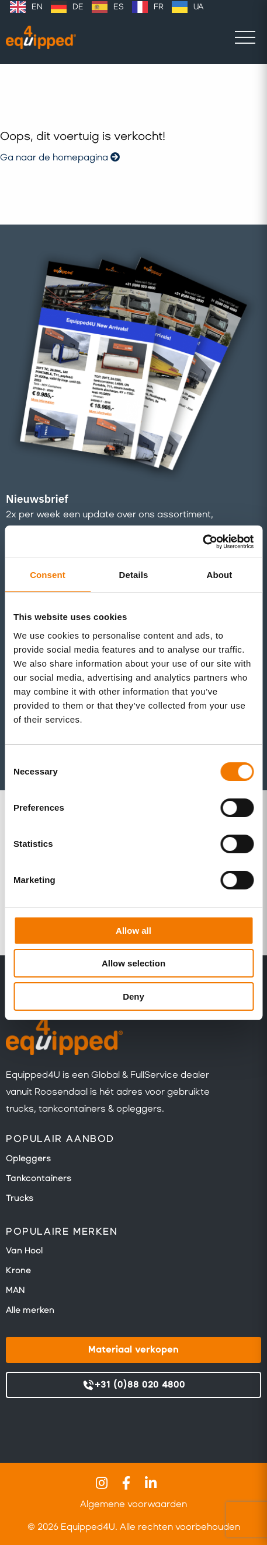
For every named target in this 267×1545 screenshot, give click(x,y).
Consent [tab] (47, 575)
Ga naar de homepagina (60, 157)
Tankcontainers (38, 1178)
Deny (133, 996)
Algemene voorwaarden (133, 1504)
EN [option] (37, 6)
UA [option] (198, 6)
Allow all (133, 931)
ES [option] (118, 6)
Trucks (19, 1198)
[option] (26, 7)
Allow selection (133, 963)
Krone (18, 1270)
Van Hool (24, 1250)
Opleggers (28, 1158)
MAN (15, 1290)
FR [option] (159, 6)
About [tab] (220, 575)
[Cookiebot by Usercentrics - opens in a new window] (202, 541)
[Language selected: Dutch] (106, 7)
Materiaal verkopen (133, 1349)
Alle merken (30, 1310)
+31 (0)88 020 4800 (133, 1385)
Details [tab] (133, 575)
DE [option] (78, 6)
